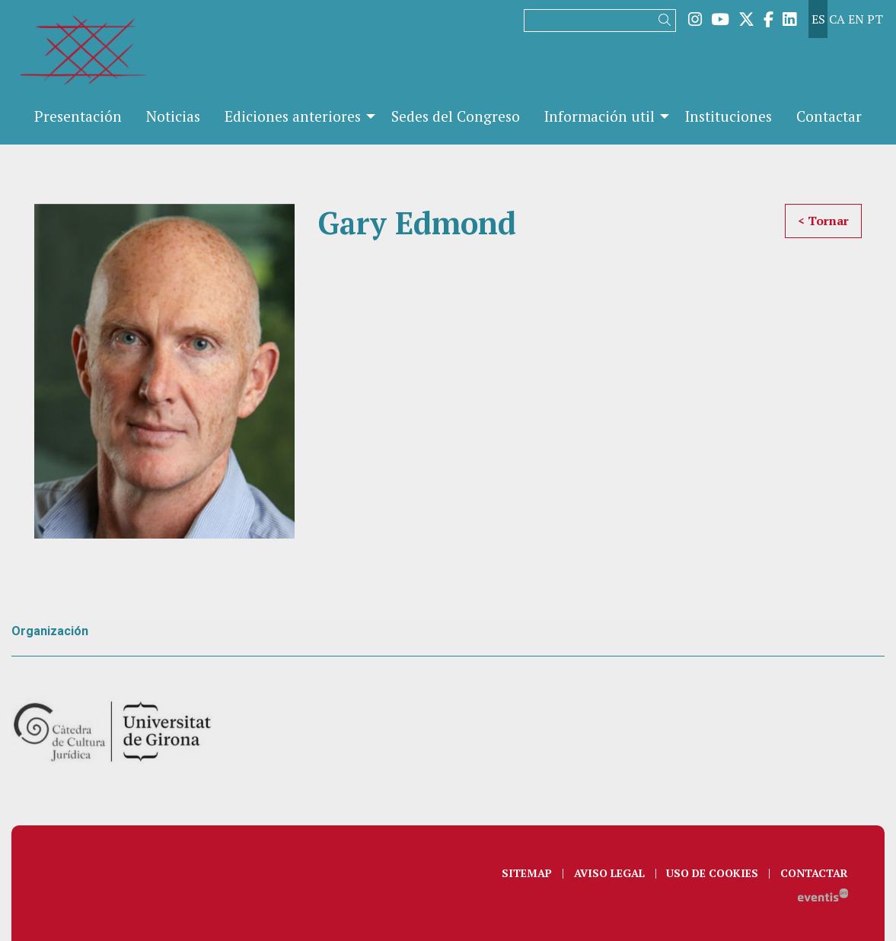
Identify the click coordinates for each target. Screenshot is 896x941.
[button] (667, 20)
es (818, 19)
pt (875, 19)
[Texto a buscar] (600, 20)
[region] (164, 371)
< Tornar (823, 220)
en (856, 19)
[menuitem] (695, 19)
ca (837, 19)
